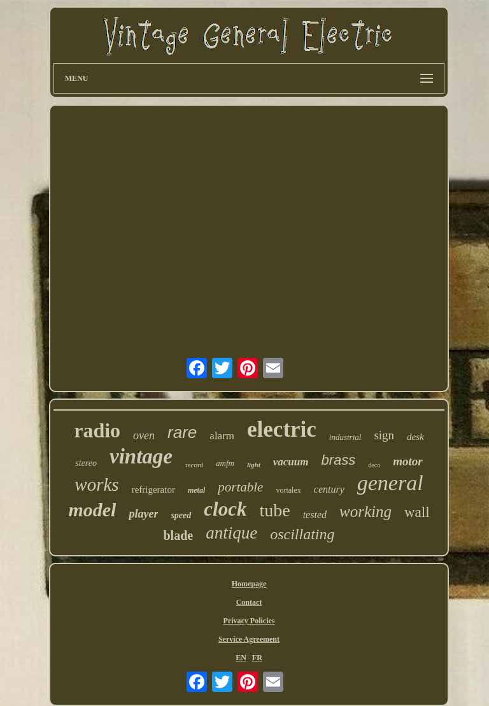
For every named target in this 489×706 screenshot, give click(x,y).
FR (257, 657)
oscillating (302, 534)
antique (231, 532)
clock (225, 509)
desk (415, 437)
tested (315, 514)
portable (240, 487)
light (253, 465)
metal (196, 490)
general (390, 483)
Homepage (249, 583)
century (329, 489)
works (96, 484)
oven (144, 435)
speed (181, 515)
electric (281, 429)
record (194, 465)
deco (374, 465)
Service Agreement (249, 639)
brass (339, 460)
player (143, 513)
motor (407, 461)
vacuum (291, 462)
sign (384, 435)
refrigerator (153, 489)
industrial (345, 437)
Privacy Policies (248, 620)
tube (274, 510)
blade (178, 535)
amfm (225, 463)
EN (241, 657)
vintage (141, 456)
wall (417, 512)
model (92, 509)
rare (182, 432)
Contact (249, 602)
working (365, 511)
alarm (221, 436)
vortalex (288, 490)
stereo (86, 463)
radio (97, 430)
